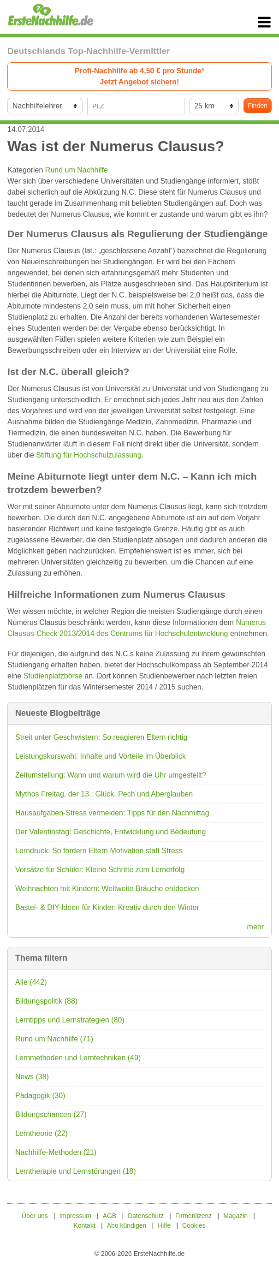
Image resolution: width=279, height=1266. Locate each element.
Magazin (235, 1215)
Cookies (194, 1225)
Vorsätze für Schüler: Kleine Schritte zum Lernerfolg (99, 870)
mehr (255, 927)
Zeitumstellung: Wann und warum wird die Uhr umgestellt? (110, 775)
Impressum (75, 1215)
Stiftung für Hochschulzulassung (89, 455)
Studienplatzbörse (53, 676)
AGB (110, 1215)
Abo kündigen (127, 1225)
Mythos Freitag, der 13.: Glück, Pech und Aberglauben (104, 794)
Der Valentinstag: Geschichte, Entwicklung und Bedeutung (110, 832)
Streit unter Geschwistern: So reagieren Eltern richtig (101, 737)
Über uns (35, 1215)
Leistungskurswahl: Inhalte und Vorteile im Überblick (100, 756)
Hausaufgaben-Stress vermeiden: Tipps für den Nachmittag (112, 813)
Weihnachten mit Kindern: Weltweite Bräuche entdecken (107, 888)
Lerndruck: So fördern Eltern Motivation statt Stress (99, 851)
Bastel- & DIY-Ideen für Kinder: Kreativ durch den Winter (107, 907)
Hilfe (164, 1225)
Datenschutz (146, 1215)
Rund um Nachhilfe (76, 170)
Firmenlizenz (193, 1215)
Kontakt (84, 1225)
